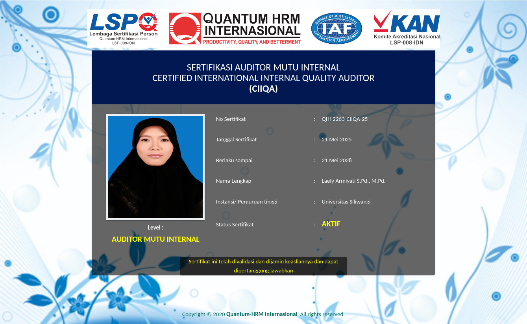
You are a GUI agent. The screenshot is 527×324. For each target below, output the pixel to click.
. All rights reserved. (285, 314)
